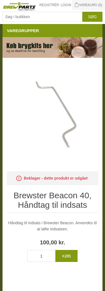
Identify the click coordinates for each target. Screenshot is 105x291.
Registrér (49, 5)
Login (66, 5)
